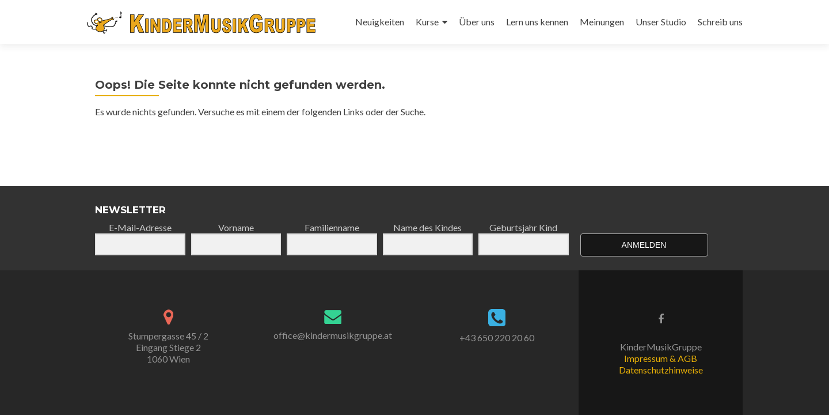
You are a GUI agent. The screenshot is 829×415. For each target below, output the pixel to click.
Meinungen (602, 21)
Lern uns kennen (537, 21)
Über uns (477, 21)
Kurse (427, 21)
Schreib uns (720, 21)
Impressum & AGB (660, 358)
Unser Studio (661, 21)
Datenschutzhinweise (661, 369)
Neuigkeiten (379, 21)
